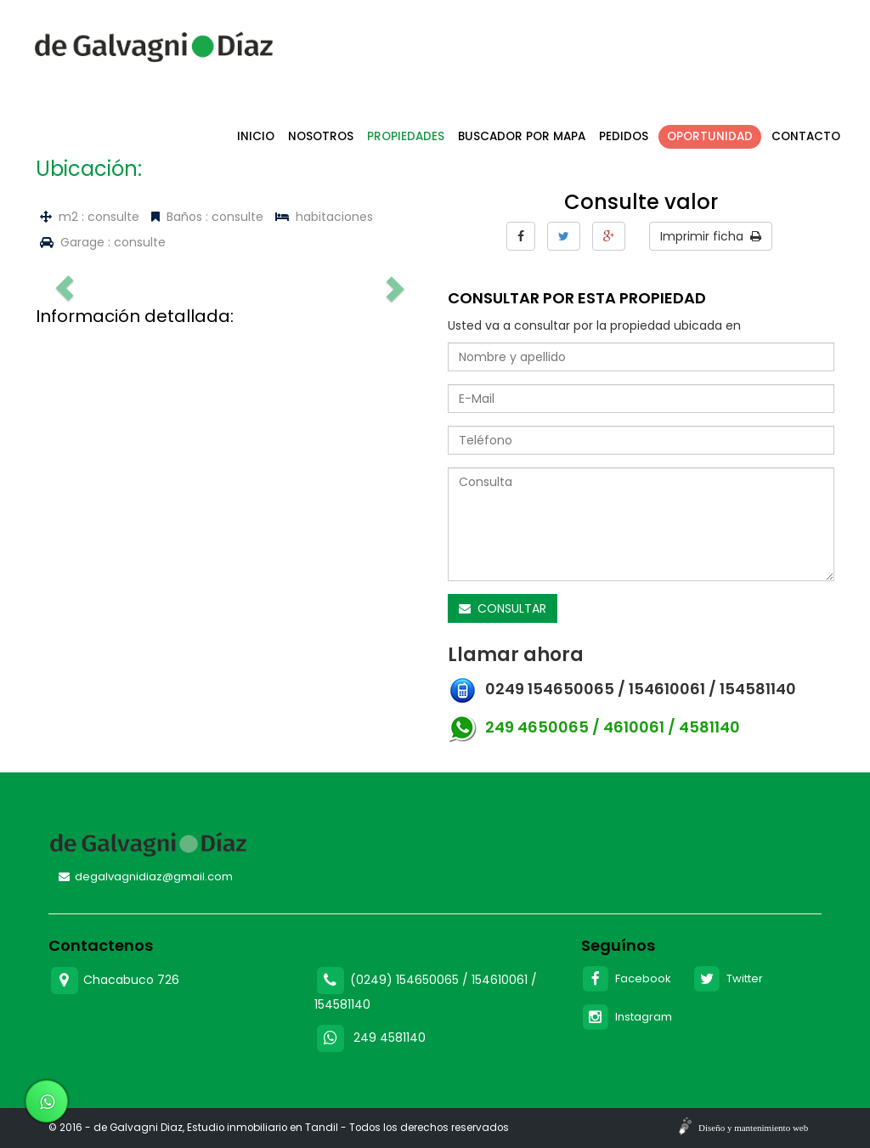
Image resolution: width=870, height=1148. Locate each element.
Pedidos (623, 136)
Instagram (627, 1017)
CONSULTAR (502, 608)
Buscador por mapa (521, 136)
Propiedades (405, 136)
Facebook (626, 978)
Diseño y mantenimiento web (753, 1128)
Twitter (727, 978)
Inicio (255, 136)
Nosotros (320, 136)
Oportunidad (710, 136)
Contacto (805, 136)
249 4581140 (389, 1037)
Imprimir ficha (710, 236)
